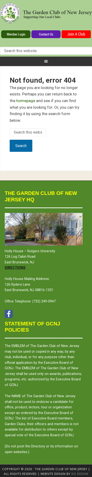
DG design (79, 474)
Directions (15, 268)
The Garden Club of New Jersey (46, 16)
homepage (25, 100)
